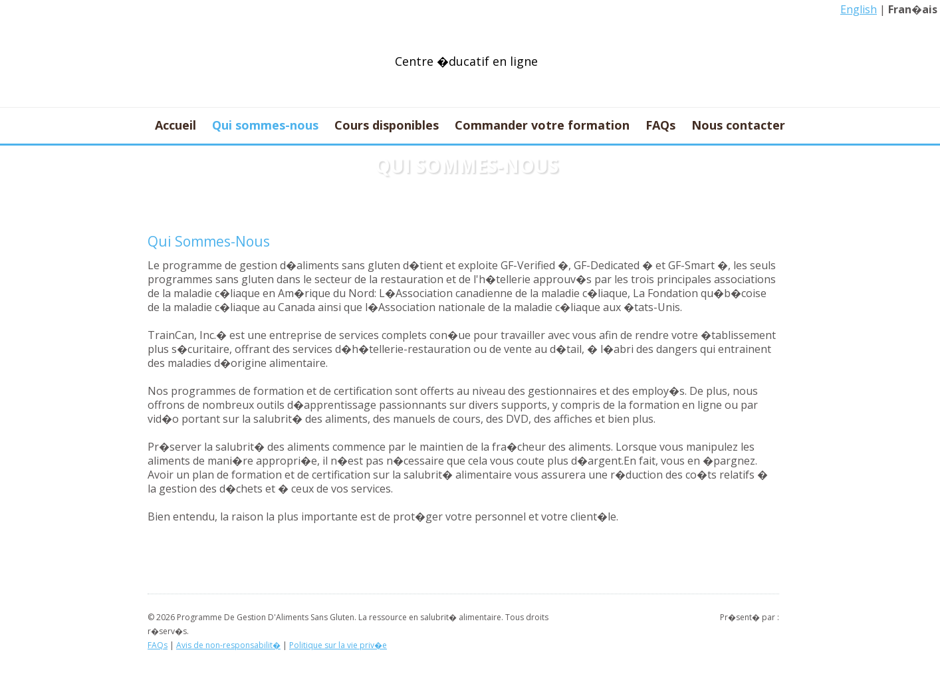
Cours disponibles (386, 125)
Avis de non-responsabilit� (228, 645)
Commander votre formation (542, 125)
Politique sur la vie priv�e (338, 645)
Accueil (175, 125)
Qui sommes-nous (265, 125)
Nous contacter (738, 125)
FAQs (660, 125)
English (858, 9)
